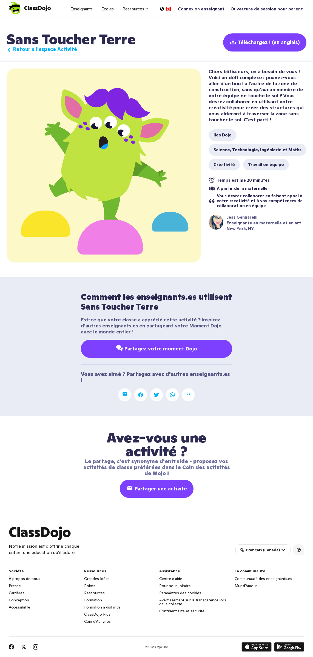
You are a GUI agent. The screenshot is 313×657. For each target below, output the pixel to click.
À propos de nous (24, 578)
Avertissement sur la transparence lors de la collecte (192, 602)
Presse (15, 585)
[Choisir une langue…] (165, 8)
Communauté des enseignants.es (263, 578)
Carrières (16, 592)
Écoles (107, 9)
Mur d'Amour (246, 585)
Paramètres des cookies (180, 592)
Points (89, 585)
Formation (93, 600)
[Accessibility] (298, 549)
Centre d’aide (170, 578)
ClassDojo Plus (97, 614)
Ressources (94, 592)
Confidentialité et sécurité (181, 611)
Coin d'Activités (97, 621)
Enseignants (81, 9)
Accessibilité (19, 607)
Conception (19, 600)
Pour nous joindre (175, 585)
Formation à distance (102, 607)
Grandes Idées (97, 578)
